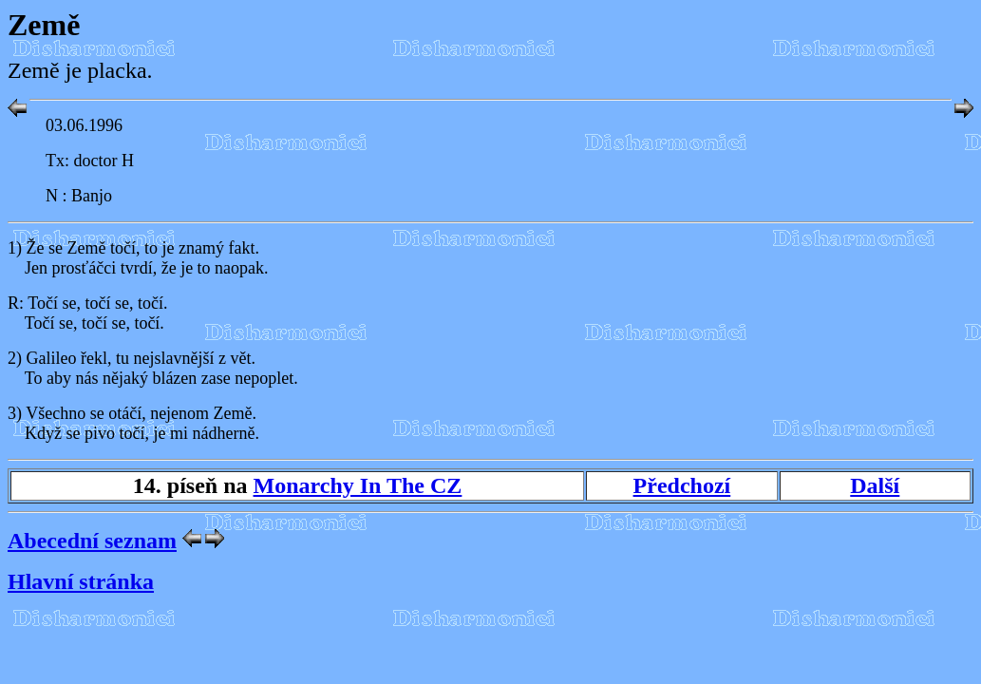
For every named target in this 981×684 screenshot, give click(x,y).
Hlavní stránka (81, 581)
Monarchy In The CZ (358, 485)
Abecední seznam (92, 540)
